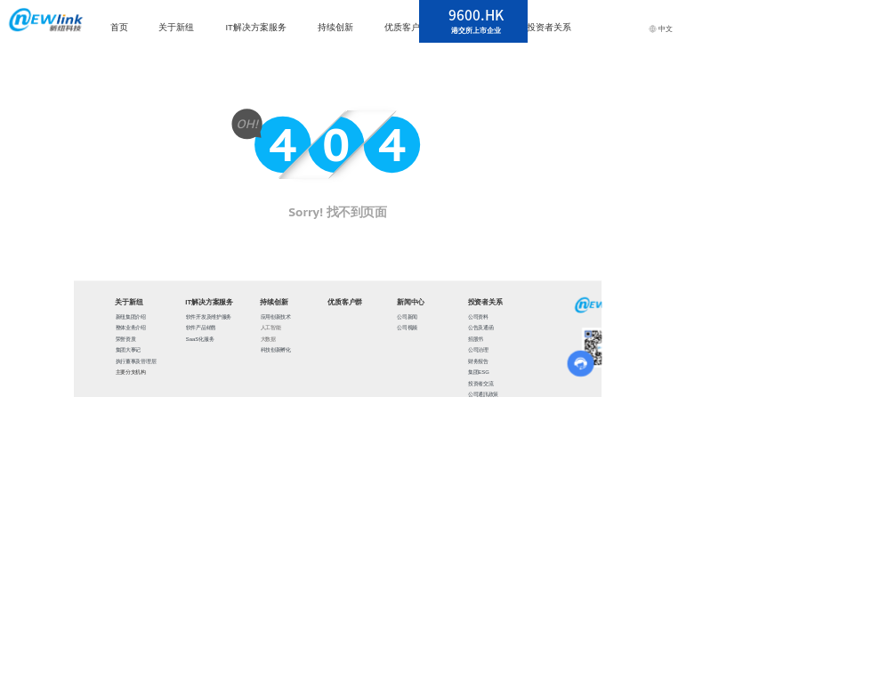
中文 (661, 28)
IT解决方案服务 (255, 27)
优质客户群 (406, 27)
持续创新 (335, 27)
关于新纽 (176, 27)
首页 (119, 27)
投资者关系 (549, 27)
